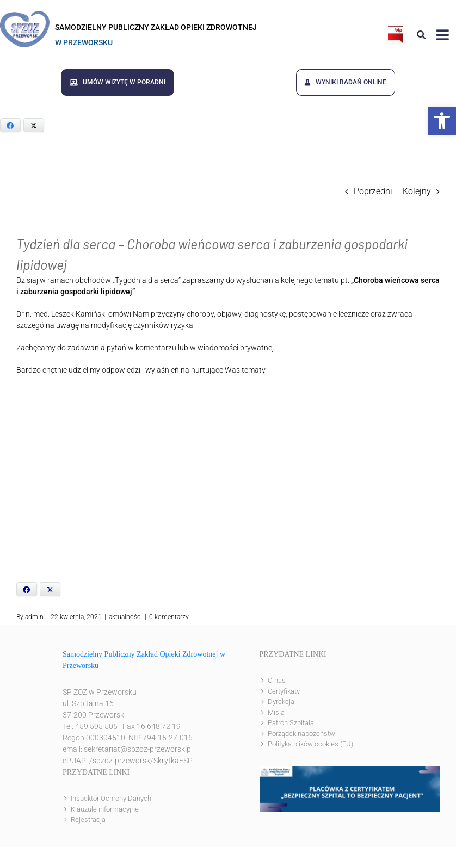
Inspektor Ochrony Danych (111, 798)
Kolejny (417, 191)
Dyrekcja (281, 701)
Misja (276, 711)
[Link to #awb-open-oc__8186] (421, 34)
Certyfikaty (284, 690)
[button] (442, 121)
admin (34, 616)
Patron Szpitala (291, 722)
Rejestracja (88, 819)
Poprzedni (373, 191)
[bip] (396, 28)
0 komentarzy (169, 616)
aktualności (125, 616)
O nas (277, 680)
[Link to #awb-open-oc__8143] (442, 35)
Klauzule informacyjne (105, 808)
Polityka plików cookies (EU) (310, 743)
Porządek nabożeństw (301, 732)
